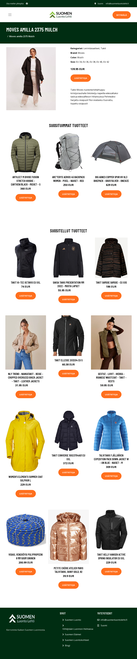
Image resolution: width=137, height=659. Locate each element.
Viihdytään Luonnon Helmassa (77, 628)
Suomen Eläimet (73, 634)
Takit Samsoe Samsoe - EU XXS (111, 282)
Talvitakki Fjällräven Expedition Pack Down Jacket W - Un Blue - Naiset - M (111, 459)
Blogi (67, 645)
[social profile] (27, 3)
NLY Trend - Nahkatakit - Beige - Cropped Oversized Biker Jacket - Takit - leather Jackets (25, 377)
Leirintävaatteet (91, 48)
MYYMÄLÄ (121, 15)
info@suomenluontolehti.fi (117, 3)
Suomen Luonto (73, 619)
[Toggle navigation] (10, 14)
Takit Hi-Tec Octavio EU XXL (25, 282)
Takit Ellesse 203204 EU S (68, 360)
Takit (103, 48)
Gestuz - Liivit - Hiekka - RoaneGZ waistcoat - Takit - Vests (111, 377)
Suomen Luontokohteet (77, 640)
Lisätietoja (80, 78)
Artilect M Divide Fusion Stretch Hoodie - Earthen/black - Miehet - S (25, 180)
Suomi (100, 3)
